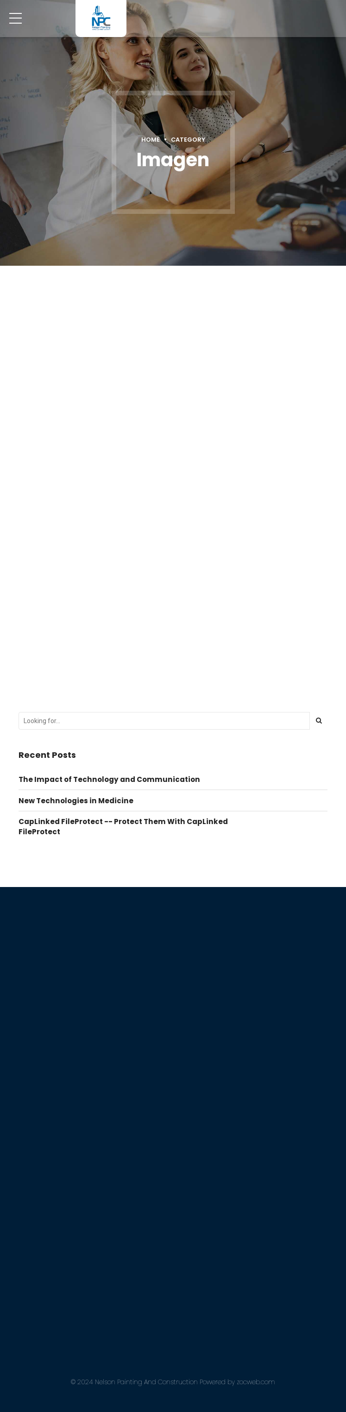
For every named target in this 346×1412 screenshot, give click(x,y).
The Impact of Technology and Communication (109, 778)
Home (150, 140)
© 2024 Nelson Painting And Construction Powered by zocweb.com (173, 1381)
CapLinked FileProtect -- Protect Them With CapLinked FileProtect (123, 826)
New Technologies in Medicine (76, 800)
